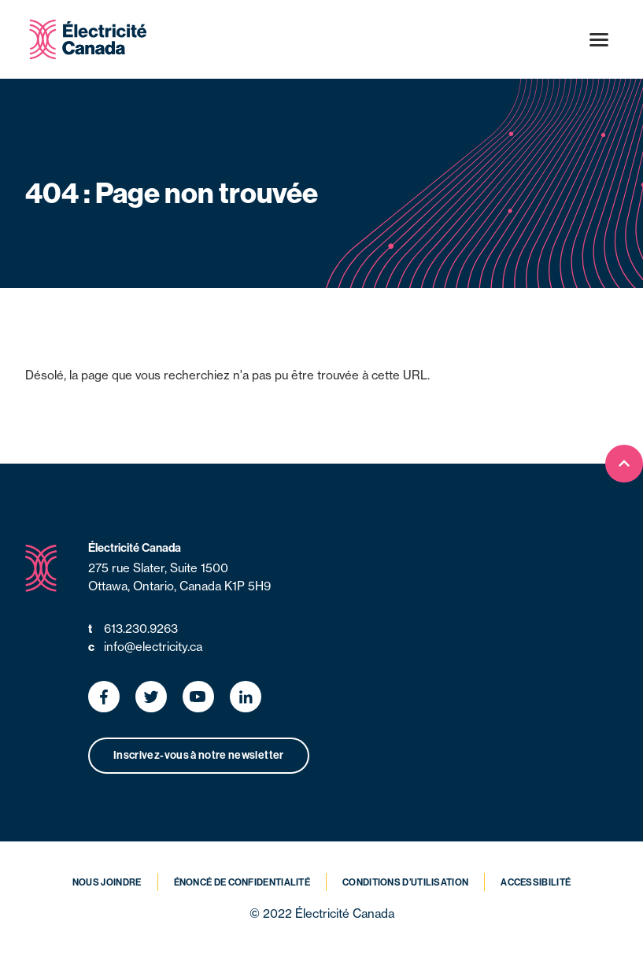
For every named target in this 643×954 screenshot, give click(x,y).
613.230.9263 (133, 629)
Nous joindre (107, 882)
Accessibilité (536, 882)
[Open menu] (599, 39)
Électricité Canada (134, 548)
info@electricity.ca (145, 647)
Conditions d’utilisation (405, 882)
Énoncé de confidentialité (242, 882)
